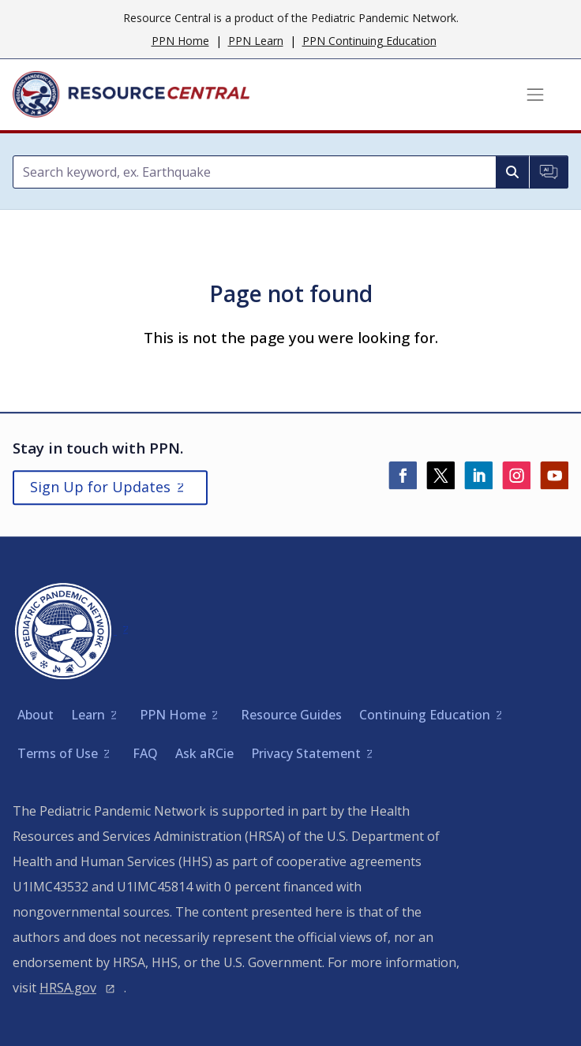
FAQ (145, 753)
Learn (88, 714)
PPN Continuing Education (369, 40)
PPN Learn (255, 40)
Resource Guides (291, 714)
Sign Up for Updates (100, 486)
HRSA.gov (67, 987)
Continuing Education (424, 714)
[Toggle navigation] (535, 94)
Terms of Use (57, 753)
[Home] (131, 94)
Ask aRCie (204, 753)
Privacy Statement (306, 753)
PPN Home (180, 40)
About (35, 714)
